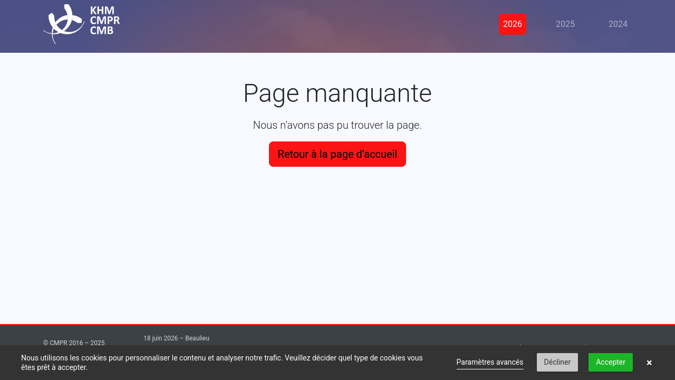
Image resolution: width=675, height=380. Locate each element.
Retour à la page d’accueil (338, 154)
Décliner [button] (557, 362)
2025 (565, 24)
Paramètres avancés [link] (490, 362)
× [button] (649, 362)
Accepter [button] (610, 362)
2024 (618, 24)
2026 (512, 24)
